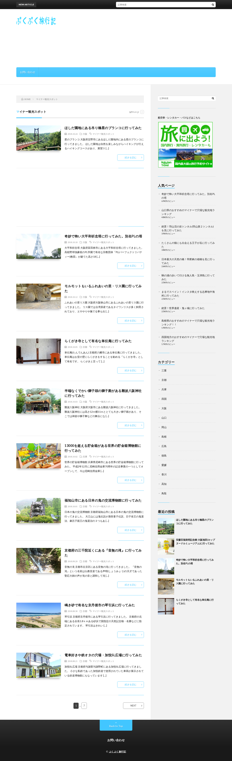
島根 (164, 436)
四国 (164, 398)
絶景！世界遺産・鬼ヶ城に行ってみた (183, 308)
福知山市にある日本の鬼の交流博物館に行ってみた (103, 500)
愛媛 (164, 464)
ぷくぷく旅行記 (117, 751)
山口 (164, 417)
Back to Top (116, 726)
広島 (164, 446)
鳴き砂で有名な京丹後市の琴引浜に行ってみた (100, 605)
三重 (164, 370)
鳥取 (164, 493)
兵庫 (85, 456)
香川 (164, 474)
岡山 (164, 427)
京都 (85, 347)
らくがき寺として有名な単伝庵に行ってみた (98, 341)
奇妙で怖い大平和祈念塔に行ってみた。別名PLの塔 (103, 236)
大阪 (85, 134)
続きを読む (130, 157)
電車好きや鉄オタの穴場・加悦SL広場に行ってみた (103, 655)
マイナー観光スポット (103, 134)
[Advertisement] (150, 38)
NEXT (133, 705)
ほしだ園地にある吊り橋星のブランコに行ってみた (128, 4)
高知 (164, 483)
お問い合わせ (27, 72)
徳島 (164, 455)
